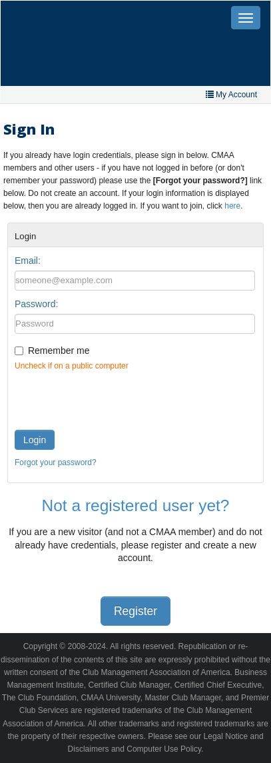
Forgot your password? (56, 462)
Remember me (59, 350)
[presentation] (116, 397)
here (232, 206)
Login (34, 439)
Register (135, 611)
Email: (28, 260)
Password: (36, 304)
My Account (231, 94)
